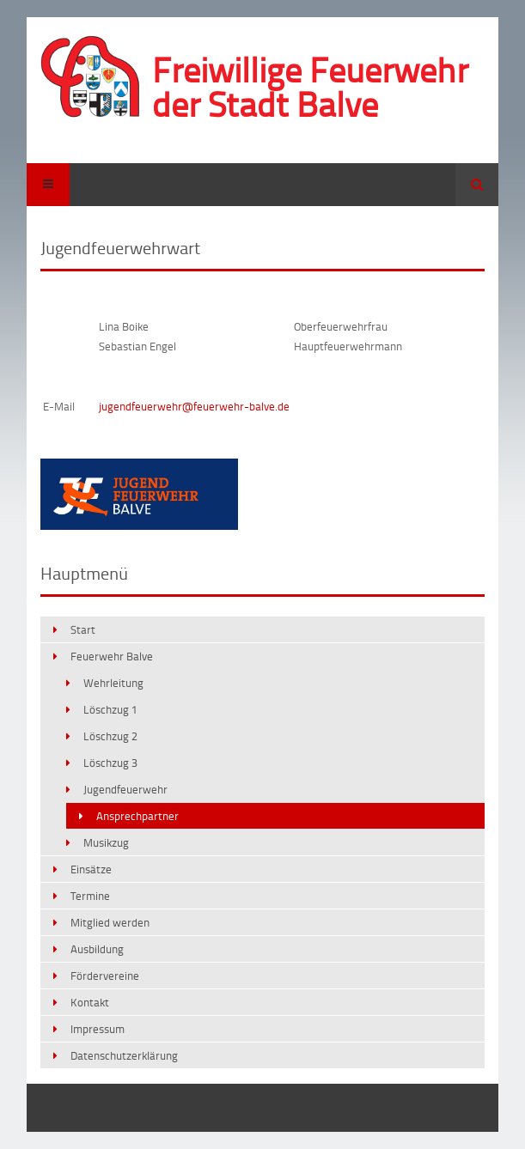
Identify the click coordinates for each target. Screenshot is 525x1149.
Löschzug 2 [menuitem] (110, 736)
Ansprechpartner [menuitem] (137, 816)
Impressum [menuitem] (97, 1029)
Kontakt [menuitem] (89, 1002)
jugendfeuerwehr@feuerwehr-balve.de (194, 406)
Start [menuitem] (82, 629)
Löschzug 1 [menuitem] (110, 709)
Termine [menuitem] (90, 895)
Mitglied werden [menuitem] (110, 922)
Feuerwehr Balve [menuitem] (111, 656)
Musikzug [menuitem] (106, 842)
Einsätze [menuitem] (91, 869)
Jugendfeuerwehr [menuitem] (125, 789)
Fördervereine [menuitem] (104, 975)
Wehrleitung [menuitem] (113, 682)
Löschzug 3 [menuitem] (110, 762)
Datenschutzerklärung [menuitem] (124, 1055)
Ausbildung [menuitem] (97, 949)
